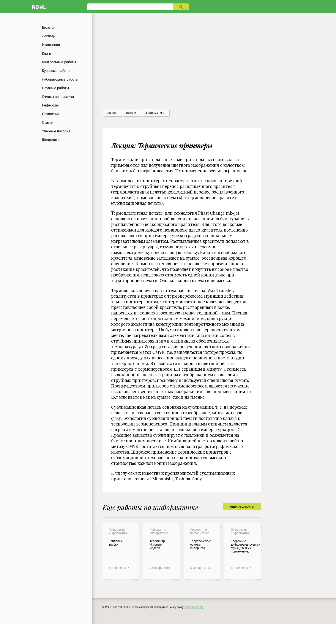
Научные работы (55, 88)
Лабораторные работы (60, 79)
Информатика (154, 112)
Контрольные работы (59, 62)
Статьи (47, 122)
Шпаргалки (51, 140)
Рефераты (50, 105)
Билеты (48, 27)
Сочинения (51, 114)
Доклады (49, 36)
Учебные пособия (56, 131)
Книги (46, 53)
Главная (111, 112)
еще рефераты (242, 506)
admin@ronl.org (194, 607)
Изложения (51, 45)
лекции (131, 112)
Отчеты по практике (58, 96)
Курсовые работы (56, 71)
